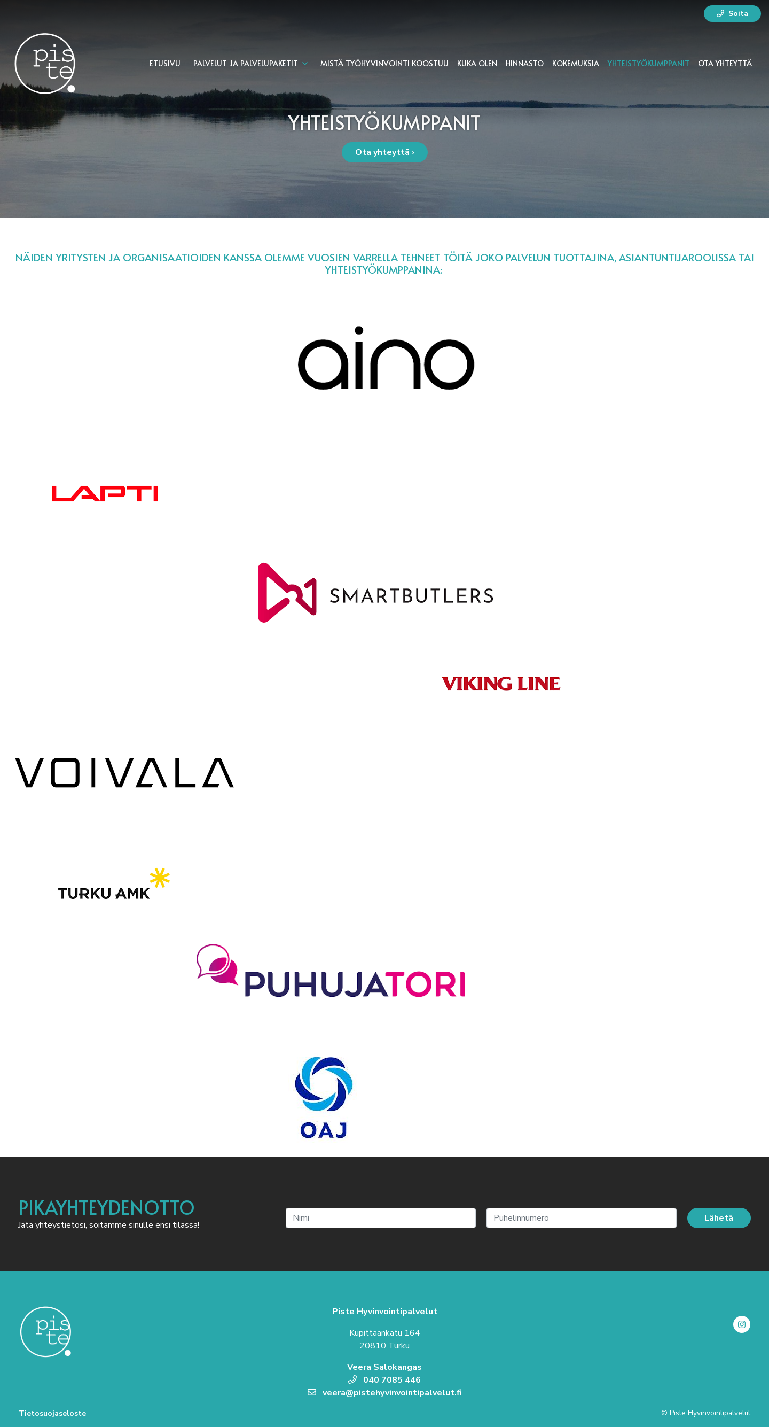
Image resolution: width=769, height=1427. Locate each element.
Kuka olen (477, 63)
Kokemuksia (575, 63)
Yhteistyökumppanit (648, 63)
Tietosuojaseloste (52, 1413)
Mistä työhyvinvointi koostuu (384, 63)
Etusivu (165, 63)
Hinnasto (525, 63)
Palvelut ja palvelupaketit (245, 63)
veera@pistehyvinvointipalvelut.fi (385, 1393)
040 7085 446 (384, 1380)
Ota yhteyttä (725, 63)
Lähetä (718, 1218)
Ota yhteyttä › (384, 152)
